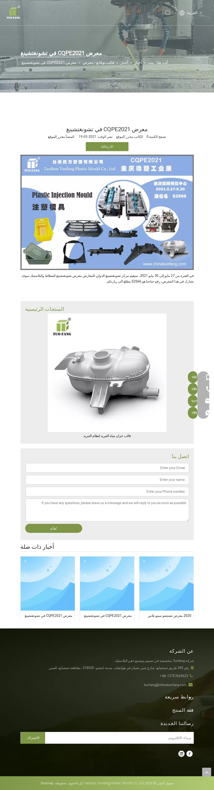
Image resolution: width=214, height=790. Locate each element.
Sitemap (47, 783)
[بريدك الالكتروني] (120, 738)
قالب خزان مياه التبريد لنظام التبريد (107, 436)
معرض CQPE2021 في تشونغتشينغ (108, 616)
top (206, 772)
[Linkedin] (181, 754)
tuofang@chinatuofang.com (165, 685)
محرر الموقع (56, 137)
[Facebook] (189, 754)
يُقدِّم (53, 528)
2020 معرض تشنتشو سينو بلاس (169, 616)
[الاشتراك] (33, 738)
